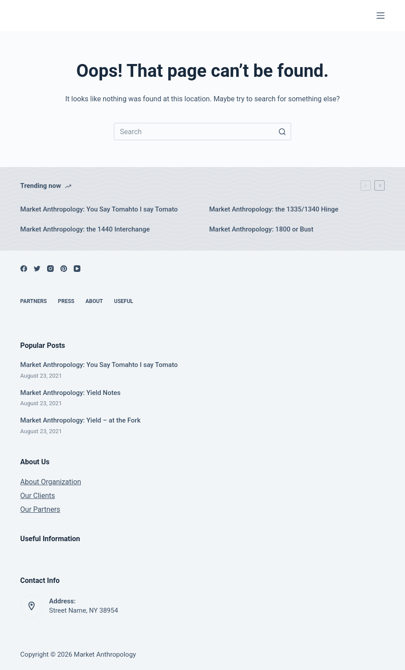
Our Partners (40, 509)
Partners (33, 301)
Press (66, 301)
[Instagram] (50, 268)
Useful (123, 301)
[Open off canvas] (381, 16)
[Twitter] (37, 268)
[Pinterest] (63, 268)
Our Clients (37, 495)
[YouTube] (77, 268)
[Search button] (282, 131)
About (94, 301)
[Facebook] (23, 268)
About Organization (50, 482)
